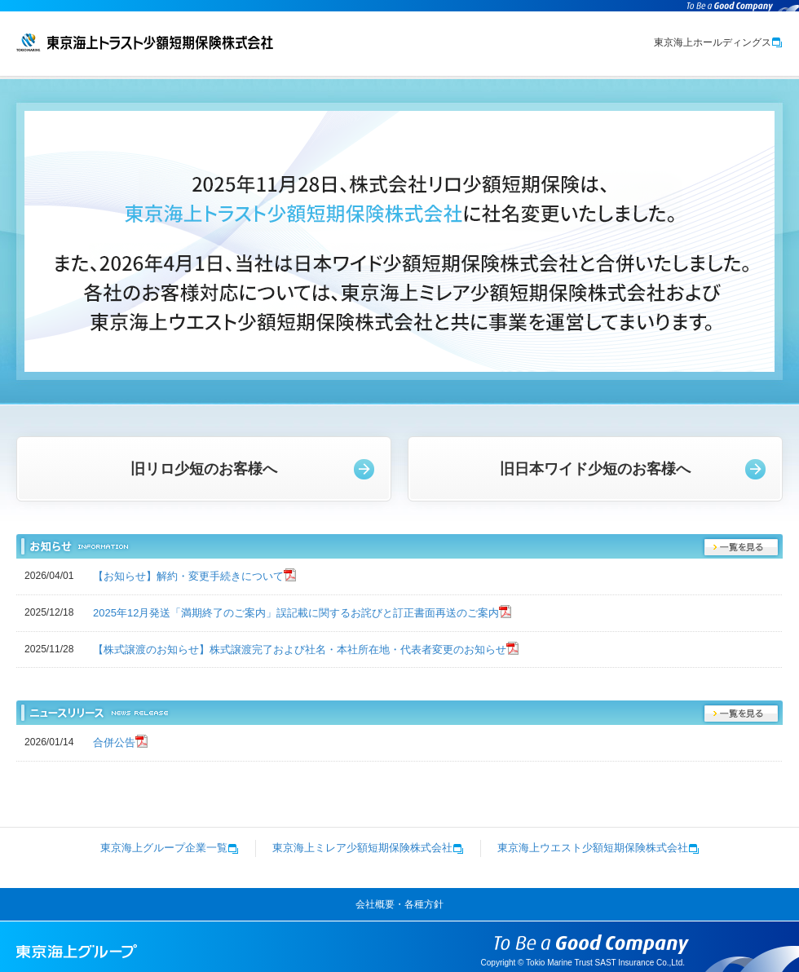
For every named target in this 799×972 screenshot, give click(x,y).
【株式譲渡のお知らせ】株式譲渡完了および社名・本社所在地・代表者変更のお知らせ (299, 649)
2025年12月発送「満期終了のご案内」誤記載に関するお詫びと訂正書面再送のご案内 (296, 613)
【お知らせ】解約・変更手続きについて (188, 576)
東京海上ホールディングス (718, 42)
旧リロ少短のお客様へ (203, 469)
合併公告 (114, 742)
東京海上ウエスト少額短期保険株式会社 (598, 848)
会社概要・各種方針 (399, 904)
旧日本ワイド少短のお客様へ (595, 469)
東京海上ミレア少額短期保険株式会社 (368, 848)
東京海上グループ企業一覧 (169, 848)
